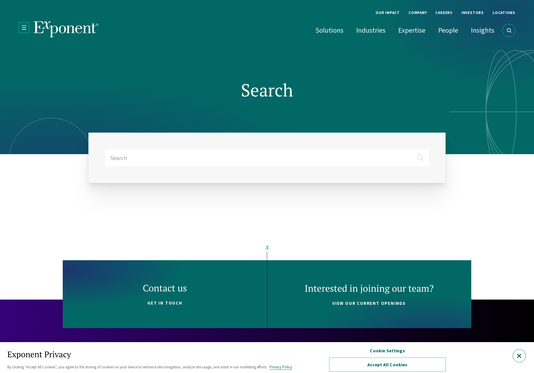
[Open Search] (508, 30)
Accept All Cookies (387, 364)
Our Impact (388, 12)
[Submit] (422, 155)
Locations (504, 12)
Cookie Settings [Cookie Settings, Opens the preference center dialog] (387, 350)
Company (418, 12)
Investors (472, 12)
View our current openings (369, 303)
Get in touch (164, 303)
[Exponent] (66, 29)
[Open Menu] (24, 27)
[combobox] (267, 157)
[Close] (519, 355)
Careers (443, 12)
